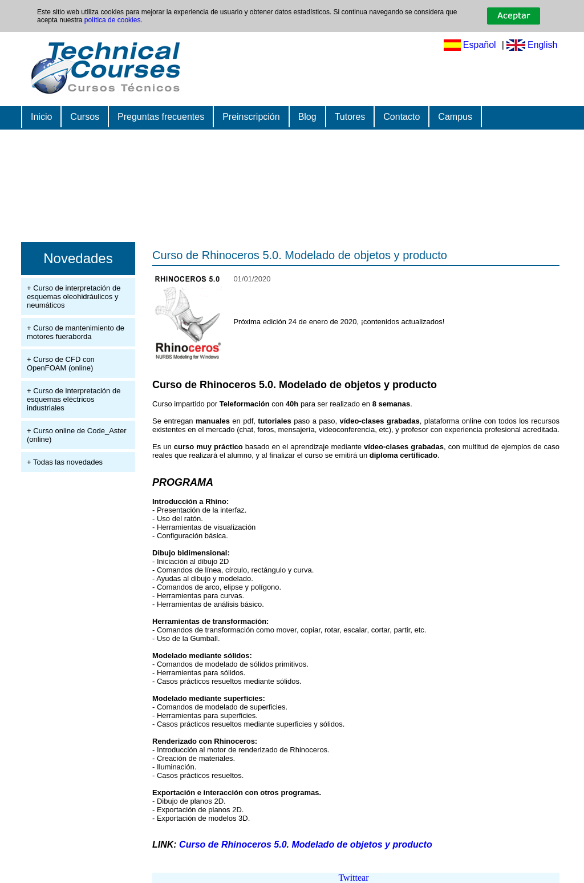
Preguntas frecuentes (160, 117)
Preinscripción (250, 117)
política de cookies (112, 20)
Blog (307, 117)
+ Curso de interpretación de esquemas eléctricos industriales (73, 399)
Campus (455, 117)
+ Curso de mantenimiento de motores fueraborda (75, 332)
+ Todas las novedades (65, 462)
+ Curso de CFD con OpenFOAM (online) (61, 363)
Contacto (401, 117)
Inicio (41, 117)
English (542, 45)
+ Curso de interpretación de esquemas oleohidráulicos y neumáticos (73, 296)
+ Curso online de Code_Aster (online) (77, 434)
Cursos (84, 117)
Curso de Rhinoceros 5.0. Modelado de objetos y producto (299, 255)
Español (479, 45)
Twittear (353, 877)
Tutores (350, 117)
